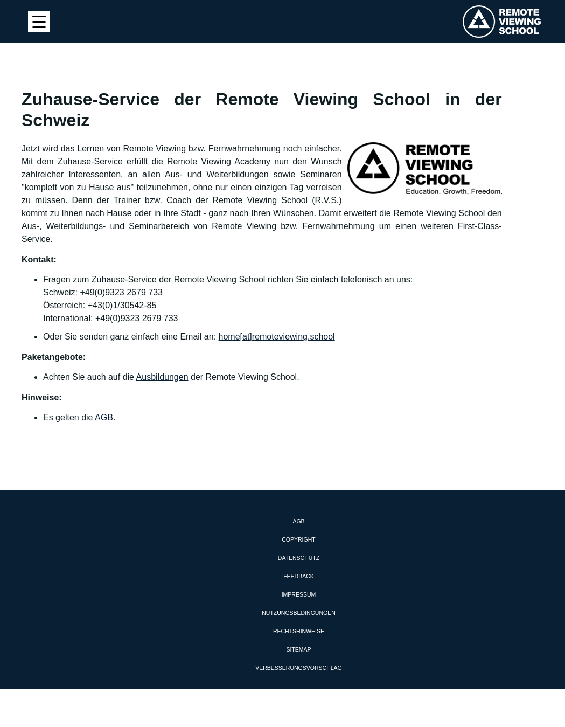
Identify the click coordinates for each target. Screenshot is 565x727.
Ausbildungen (162, 377)
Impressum (299, 594)
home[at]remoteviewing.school (277, 336)
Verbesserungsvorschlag (298, 667)
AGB (104, 417)
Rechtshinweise (298, 631)
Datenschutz (298, 558)
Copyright (298, 539)
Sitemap (298, 649)
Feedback (298, 576)
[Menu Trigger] (39, 21)
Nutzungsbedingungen (299, 613)
